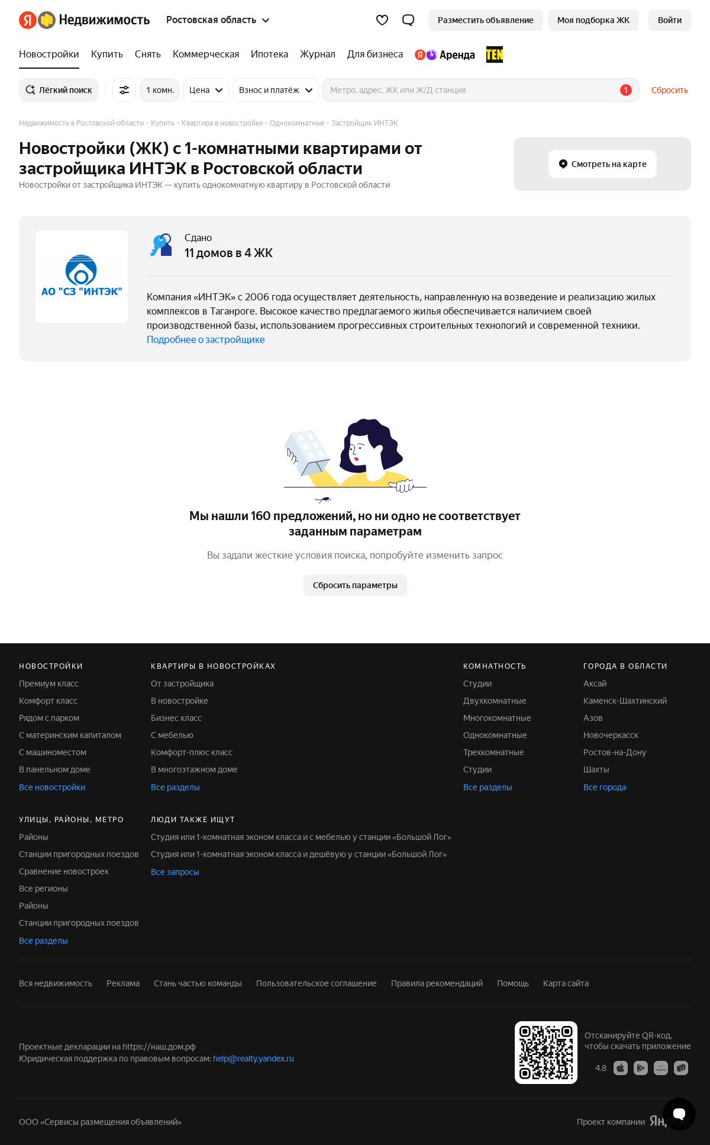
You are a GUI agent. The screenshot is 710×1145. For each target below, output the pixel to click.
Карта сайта (566, 983)
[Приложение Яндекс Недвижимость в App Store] (621, 1067)
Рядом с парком (49, 718)
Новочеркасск (610, 735)
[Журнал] (317, 54)
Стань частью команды (198, 983)
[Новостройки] (52, 54)
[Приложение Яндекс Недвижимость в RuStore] (681, 1067)
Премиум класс (49, 683)
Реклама (123, 983)
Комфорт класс (48, 700)
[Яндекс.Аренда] (444, 54)
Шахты (596, 769)
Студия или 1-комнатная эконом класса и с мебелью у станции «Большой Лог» (301, 837)
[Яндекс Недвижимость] (94, 20)
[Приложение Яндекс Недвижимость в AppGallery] (661, 1067)
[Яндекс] (28, 20)
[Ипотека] (269, 54)
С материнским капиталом (70, 735)
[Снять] (148, 54)
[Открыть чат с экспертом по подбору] (679, 1114)
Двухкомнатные (495, 700)
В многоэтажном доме (194, 769)
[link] (669, 20)
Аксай (594, 683)
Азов (593, 718)
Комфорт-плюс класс (192, 752)
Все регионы (43, 888)
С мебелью (172, 735)
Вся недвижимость (55, 983)
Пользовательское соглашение (316, 983)
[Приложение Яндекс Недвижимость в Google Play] (641, 1067)
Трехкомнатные (493, 752)
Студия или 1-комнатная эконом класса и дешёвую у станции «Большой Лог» (299, 854)
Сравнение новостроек (64, 871)
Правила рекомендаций (437, 983)
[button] (408, 20)
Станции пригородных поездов (79, 854)
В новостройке (179, 700)
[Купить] (107, 54)
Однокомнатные (495, 735)
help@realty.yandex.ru (253, 1058)
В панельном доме (55, 769)
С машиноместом (52, 752)
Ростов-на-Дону (615, 752)
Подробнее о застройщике (206, 339)
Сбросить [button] (669, 90)
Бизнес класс (176, 718)
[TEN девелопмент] (491, 54)
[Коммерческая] (206, 54)
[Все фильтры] (124, 90)
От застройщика (182, 683)
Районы (34, 837)
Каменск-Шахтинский (625, 700)
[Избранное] (382, 20)
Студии (477, 683)
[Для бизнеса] (375, 54)
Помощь (513, 983)
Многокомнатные (497, 718)
